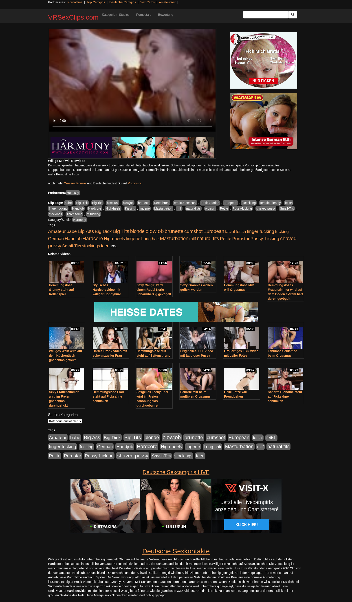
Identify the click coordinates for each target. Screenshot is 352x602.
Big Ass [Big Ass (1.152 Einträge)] (86, 231)
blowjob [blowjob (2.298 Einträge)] (154, 231)
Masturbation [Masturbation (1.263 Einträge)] (174, 238)
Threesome (74, 214)
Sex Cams (147, 2)
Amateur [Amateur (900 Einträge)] (57, 231)
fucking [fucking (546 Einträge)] (282, 231)
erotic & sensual (185, 203)
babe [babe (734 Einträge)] (72, 231)
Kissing (130, 208)
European (230, 203)
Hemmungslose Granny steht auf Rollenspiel (61, 289)
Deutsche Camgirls (122, 2)
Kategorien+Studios (116, 14)
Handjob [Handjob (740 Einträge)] (73, 238)
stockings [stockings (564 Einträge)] (91, 245)
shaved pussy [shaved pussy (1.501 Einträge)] (132, 456)
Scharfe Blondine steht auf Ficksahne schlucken (285, 396)
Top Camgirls (96, 2)
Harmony (79, 220)
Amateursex (167, 2)
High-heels (113, 208)
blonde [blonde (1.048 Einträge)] (137, 231)
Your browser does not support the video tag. (132, 80)
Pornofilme (74, 2)
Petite (224, 208)
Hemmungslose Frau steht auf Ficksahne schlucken (108, 396)
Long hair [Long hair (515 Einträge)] (150, 238)
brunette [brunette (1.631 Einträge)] (174, 231)
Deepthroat (161, 203)
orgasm (210, 208)
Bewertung (165, 14)
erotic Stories (210, 203)
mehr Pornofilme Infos (63, 174)
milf (179, 208)
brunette (144, 203)
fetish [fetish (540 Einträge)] (241, 231)
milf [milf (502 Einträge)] (192, 238)
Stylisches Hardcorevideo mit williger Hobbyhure (107, 289)
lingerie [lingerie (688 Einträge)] (133, 238)
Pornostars (144, 14)
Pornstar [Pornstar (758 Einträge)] (241, 238)
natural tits (193, 208)
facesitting (249, 203)
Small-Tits (287, 208)
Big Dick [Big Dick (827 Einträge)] (103, 231)
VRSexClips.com (73, 17)
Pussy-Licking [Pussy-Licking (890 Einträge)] (264, 238)
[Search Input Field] (265, 14)
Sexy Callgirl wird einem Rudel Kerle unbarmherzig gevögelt (153, 289)
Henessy (73, 193)
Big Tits (97, 203)
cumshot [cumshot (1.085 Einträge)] (193, 231)
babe (68, 203)
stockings (55, 214)
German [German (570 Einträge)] (56, 238)
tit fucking (93, 214)
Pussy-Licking (242, 208)
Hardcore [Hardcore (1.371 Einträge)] (92, 238)
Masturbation (163, 208)
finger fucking (58, 208)
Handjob (78, 208)
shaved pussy (266, 208)
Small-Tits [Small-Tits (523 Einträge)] (71, 246)
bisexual (112, 203)
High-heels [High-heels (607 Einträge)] (114, 238)
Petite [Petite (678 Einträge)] (225, 238)
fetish (289, 203)
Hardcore (94, 208)
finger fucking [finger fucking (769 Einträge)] (260, 231)
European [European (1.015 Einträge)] (213, 231)
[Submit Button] (292, 14)
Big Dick (82, 203)
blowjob (128, 203)
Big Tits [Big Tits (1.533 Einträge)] (121, 231)
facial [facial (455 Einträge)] (230, 231)
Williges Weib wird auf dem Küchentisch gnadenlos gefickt (65, 355)
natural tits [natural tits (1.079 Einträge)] (208, 238)
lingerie (145, 208)
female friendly (270, 203)
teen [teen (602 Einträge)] (105, 245)
